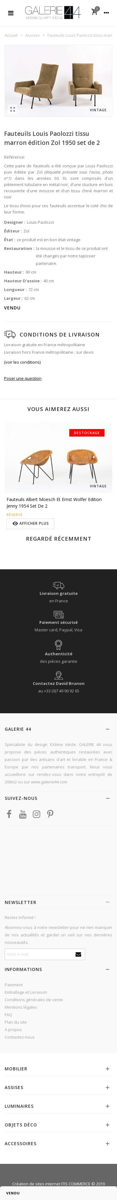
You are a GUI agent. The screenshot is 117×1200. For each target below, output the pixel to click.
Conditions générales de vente (34, 999)
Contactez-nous (20, 1037)
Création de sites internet (36, 1184)
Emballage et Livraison (26, 992)
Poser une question (22, 378)
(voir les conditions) (22, 362)
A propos (13, 1029)
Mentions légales (21, 1007)
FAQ (8, 1014)
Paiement (14, 984)
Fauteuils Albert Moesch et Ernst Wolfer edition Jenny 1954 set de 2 (54, 502)
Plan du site (16, 1022)
